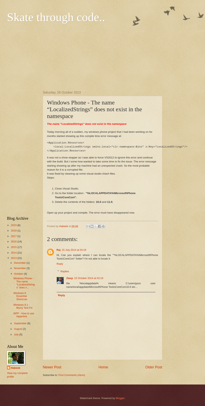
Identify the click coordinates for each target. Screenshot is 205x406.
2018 (14, 230)
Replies (65, 271)
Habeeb (15, 367)
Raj (59, 249)
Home (103, 367)
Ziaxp (69, 278)
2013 (14, 258)
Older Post (153, 367)
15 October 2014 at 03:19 (88, 278)
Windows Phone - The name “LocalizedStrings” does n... (24, 283)
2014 (14, 252)
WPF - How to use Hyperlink (23, 315)
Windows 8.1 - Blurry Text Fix (22, 306)
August (18, 328)
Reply (60, 263)
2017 (14, 236)
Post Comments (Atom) (72, 375)
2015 (14, 247)
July (16, 334)
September (20, 323)
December (20, 262)
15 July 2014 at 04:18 (74, 249)
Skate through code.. (56, 17)
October (19, 273)
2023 (14, 225)
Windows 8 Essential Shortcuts (20, 296)
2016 (14, 241)
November (20, 268)
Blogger (120, 398)
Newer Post (52, 367)
